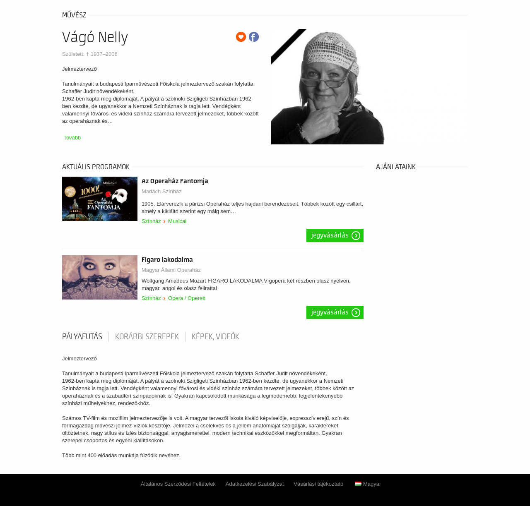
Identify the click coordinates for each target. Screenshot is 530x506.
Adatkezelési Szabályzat (255, 484)
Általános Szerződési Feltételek (178, 484)
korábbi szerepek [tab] (147, 336)
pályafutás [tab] (82, 336)
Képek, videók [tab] (215, 336)
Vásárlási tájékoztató (318, 484)
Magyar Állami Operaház (171, 270)
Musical (177, 221)
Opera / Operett (186, 298)
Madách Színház (162, 191)
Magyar (368, 484)
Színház (151, 221)
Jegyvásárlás (330, 235)
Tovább (72, 137)
